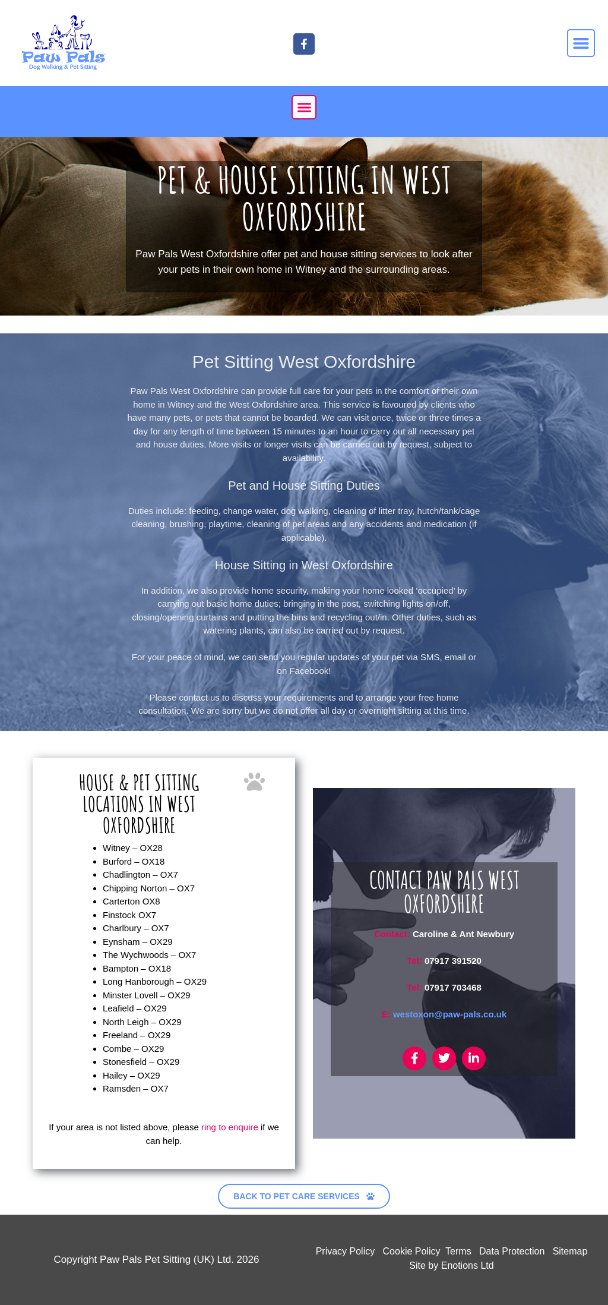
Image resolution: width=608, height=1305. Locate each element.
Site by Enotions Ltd (451, 1265)
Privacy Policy (345, 1251)
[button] (581, 43)
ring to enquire (229, 1127)
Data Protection (511, 1251)
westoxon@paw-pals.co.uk (449, 1014)
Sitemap (570, 1251)
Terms (458, 1251)
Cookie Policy (412, 1251)
